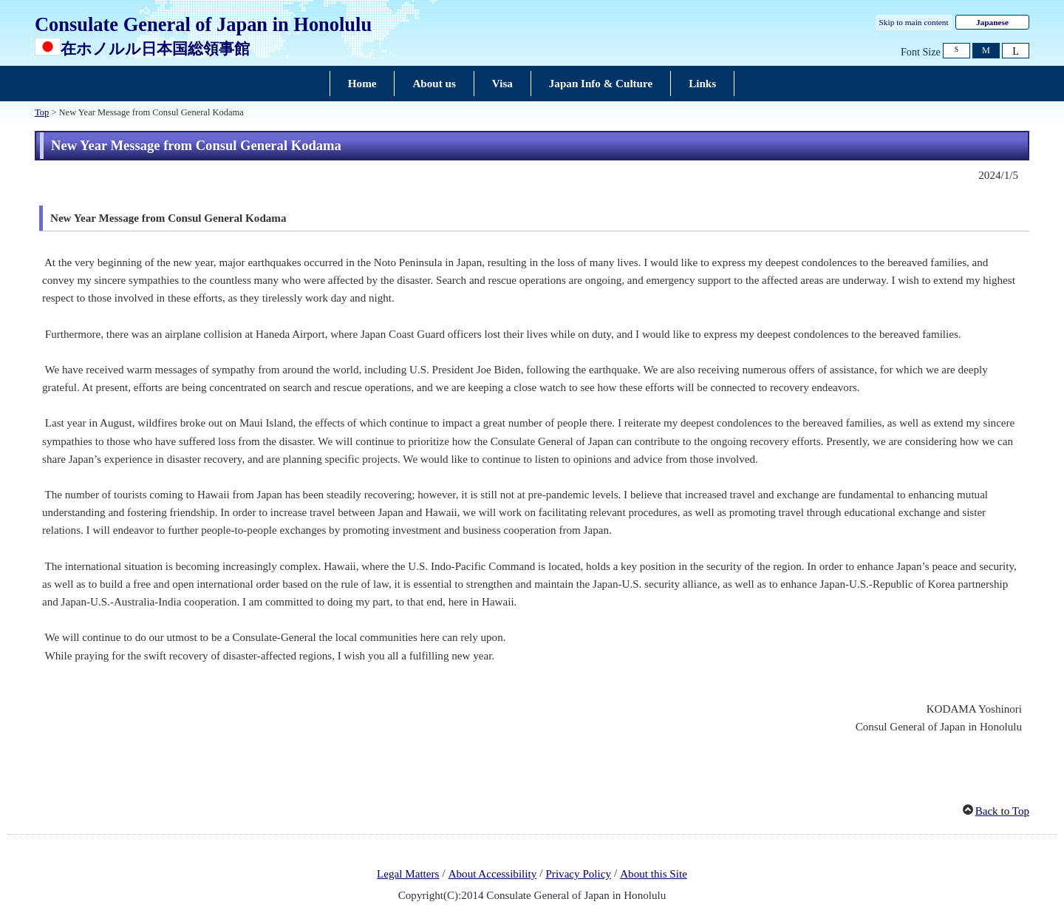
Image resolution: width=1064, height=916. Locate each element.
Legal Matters (408, 874)
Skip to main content (914, 22)
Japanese (992, 22)
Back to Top (1002, 811)
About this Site (653, 874)
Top (42, 112)
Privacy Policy (578, 874)
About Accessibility (493, 874)
